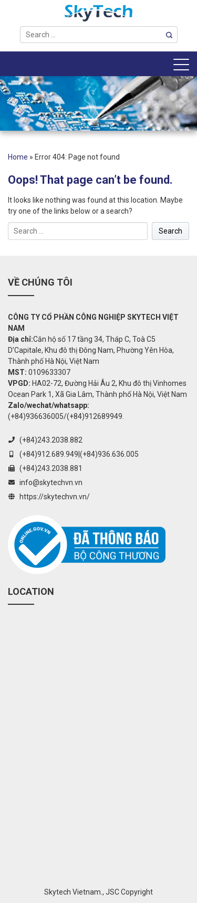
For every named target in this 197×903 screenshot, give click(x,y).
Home (18, 157)
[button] (14, 103)
